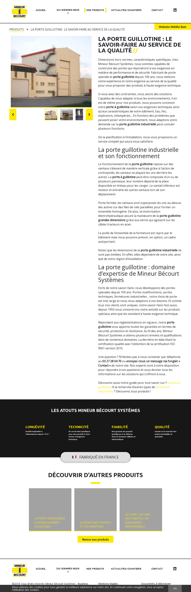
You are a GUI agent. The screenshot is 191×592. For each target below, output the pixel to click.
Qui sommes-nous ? (68, 12)
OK (175, 588)
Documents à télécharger (156, 583)
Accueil (41, 10)
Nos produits (95, 10)
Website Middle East (172, 27)
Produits (16, 29)
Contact (157, 10)
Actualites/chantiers (126, 10)
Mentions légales (108, 583)
